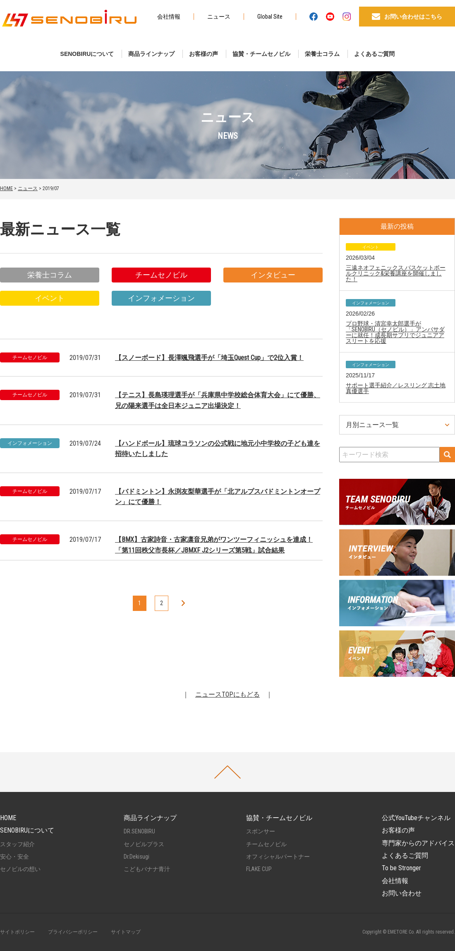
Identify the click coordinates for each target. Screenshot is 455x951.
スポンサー (260, 831)
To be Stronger (401, 868)
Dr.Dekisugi (136, 856)
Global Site (270, 16)
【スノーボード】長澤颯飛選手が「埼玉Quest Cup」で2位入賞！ (209, 358)
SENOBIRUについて (87, 54)
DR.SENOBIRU (139, 831)
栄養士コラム (322, 54)
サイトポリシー (17, 932)
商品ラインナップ (151, 54)
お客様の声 (203, 54)
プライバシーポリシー (73, 932)
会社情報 (168, 16)
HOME (6, 188)
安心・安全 (14, 856)
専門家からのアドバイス (418, 843)
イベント (50, 298)
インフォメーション (161, 298)
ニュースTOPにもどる (227, 694)
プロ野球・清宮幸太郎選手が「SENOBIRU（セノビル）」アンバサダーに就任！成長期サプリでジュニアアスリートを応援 (395, 332)
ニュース (218, 16)
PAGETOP (227, 772)
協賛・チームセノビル (261, 54)
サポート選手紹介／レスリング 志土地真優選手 (395, 388)
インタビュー (273, 274)
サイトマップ (126, 932)
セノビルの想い (20, 869)
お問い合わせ (401, 893)
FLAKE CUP (259, 869)
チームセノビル (161, 274)
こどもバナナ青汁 (147, 869)
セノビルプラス (144, 844)
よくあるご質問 (374, 54)
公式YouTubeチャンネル (416, 818)
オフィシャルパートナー (278, 856)
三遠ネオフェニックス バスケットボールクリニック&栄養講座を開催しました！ (395, 273)
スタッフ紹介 (17, 844)
